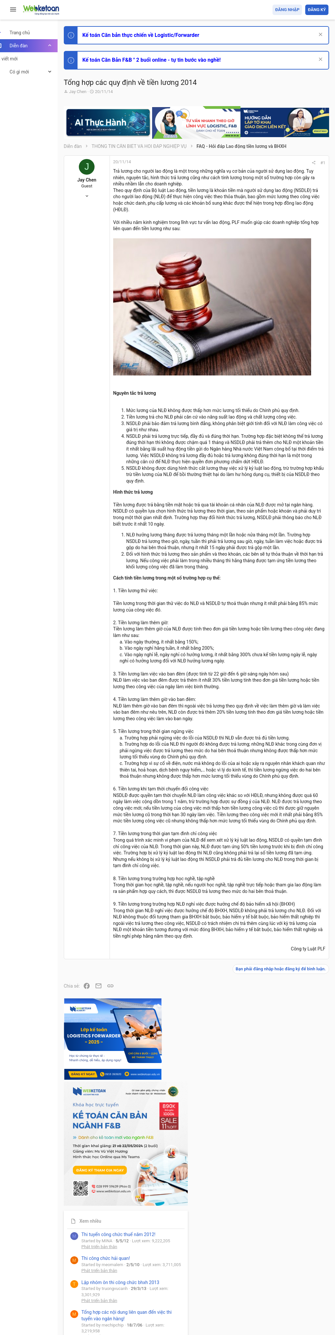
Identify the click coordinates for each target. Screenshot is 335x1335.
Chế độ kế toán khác (283, 469)
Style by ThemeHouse (97, 1320)
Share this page (288, 576)
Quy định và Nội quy (219, 1292)
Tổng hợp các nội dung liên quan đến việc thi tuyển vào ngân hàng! (292, 444)
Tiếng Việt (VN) (115, 1292)
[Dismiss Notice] (319, 35)
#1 (234, 162)
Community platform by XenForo (132, 1308)
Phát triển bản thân (282, 360)
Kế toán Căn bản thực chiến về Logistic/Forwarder (152, 35)
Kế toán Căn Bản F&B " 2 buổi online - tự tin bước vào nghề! (163, 60)
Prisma (84, 1292)
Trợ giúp (279, 1292)
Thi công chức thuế (282, 505)
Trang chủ (300, 1292)
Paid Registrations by (128, 1314)
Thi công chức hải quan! (288, 371)
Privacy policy (254, 1292)
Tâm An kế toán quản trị (277, 539)
